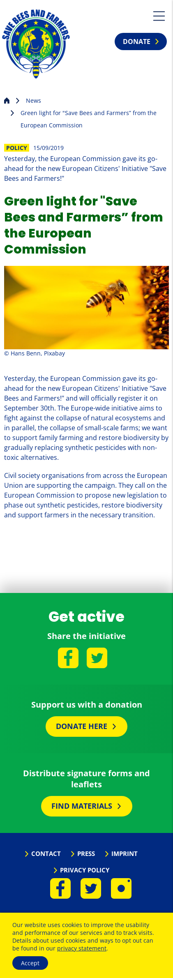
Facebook (68, 658)
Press (86, 853)
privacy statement (81, 948)
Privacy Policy (84, 870)
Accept (30, 963)
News (33, 100)
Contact (46, 853)
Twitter (97, 658)
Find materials (81, 806)
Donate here (81, 726)
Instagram (121, 888)
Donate (136, 41)
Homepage (6, 100)
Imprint (124, 853)
